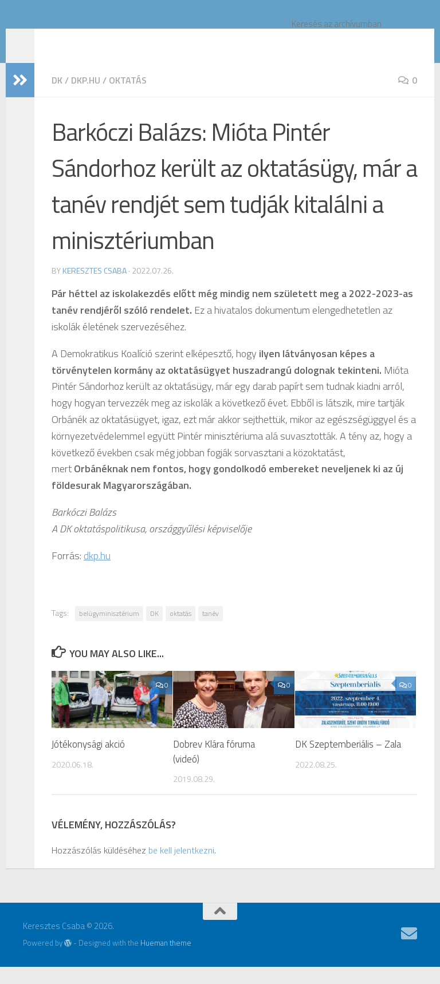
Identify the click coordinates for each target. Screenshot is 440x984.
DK (57, 97)
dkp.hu (85, 97)
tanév (210, 630)
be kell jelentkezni (181, 867)
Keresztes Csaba (105, 40)
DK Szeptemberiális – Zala (348, 761)
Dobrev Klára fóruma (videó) (214, 769)
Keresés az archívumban (337, 23)
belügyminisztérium (109, 630)
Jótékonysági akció (88, 761)
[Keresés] (405, 40)
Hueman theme (165, 960)
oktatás (128, 97)
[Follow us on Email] (409, 951)
